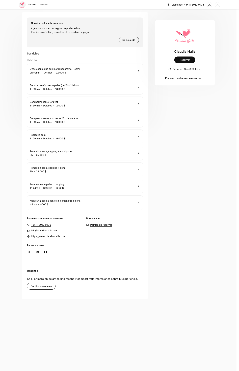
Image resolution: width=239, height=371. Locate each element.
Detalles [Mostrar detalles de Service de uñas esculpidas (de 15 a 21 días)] (47, 89)
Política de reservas (101, 224)
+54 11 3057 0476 (41, 224)
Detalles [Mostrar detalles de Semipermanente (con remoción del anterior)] (47, 122)
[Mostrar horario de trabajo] (184, 69)
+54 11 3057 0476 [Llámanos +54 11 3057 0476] (194, 4)
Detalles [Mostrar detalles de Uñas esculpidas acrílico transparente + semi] (48, 73)
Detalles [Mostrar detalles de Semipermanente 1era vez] (47, 105)
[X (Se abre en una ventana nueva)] (29, 252)
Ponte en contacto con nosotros (185, 78)
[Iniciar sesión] (217, 4)
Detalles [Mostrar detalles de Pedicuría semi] (47, 138)
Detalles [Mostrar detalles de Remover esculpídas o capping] (47, 188)
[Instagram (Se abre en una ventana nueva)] (37, 252)
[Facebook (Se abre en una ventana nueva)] (45, 252)
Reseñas (44, 4)
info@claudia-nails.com (44, 230)
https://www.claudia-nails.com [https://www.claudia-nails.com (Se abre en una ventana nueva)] (48, 236)
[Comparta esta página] (209, 4)
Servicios (32, 5)
